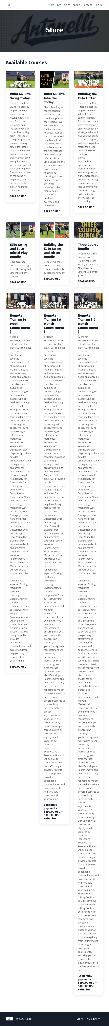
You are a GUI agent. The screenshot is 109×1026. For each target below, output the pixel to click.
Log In (98, 5)
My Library (62, 5)
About (75, 5)
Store (49, 5)
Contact (87, 5)
